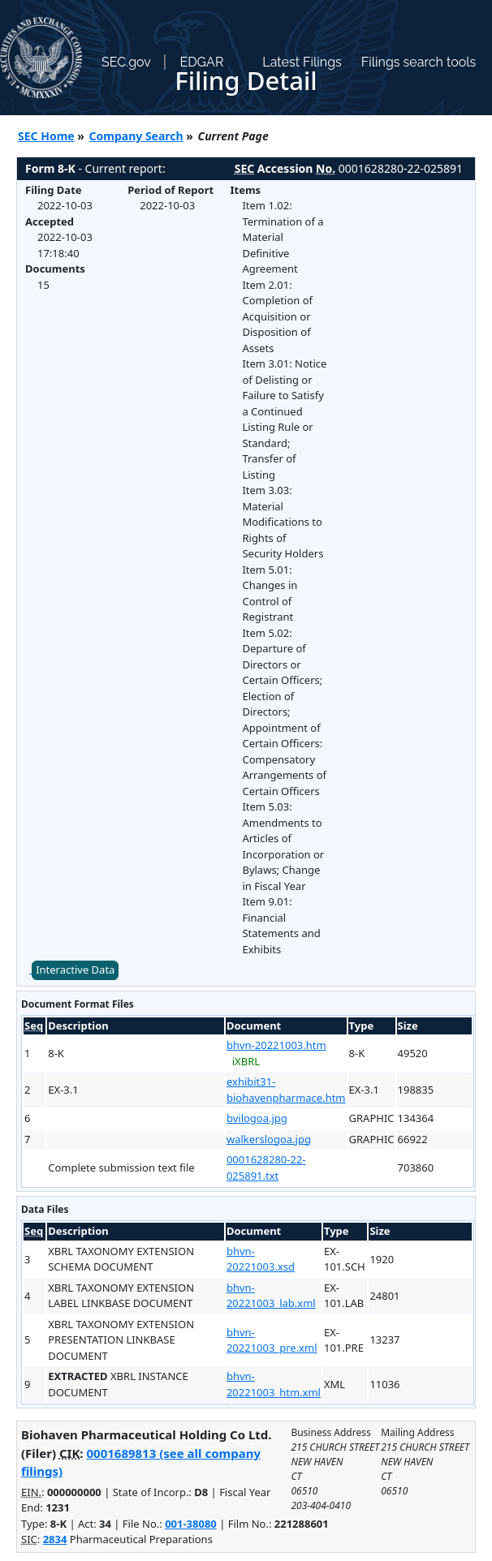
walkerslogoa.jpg (269, 1139)
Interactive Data (75, 969)
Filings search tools (419, 62)
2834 (55, 1539)
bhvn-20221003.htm (276, 1045)
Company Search (136, 136)
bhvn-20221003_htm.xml (274, 1384)
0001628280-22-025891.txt (266, 1167)
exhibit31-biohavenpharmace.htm (286, 1089)
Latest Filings (301, 62)
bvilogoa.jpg (257, 1118)
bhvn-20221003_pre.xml (272, 1340)
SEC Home (46, 136)
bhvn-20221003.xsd (261, 1259)
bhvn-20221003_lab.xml (271, 1295)
